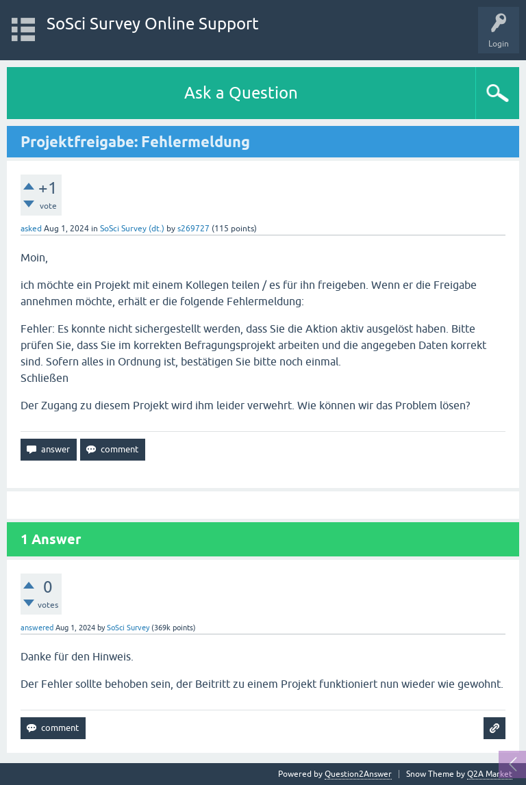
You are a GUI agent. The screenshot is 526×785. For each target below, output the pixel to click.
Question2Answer (358, 774)
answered (37, 627)
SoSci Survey (128, 627)
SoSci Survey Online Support (153, 23)
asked (31, 228)
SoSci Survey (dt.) (132, 228)
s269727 (193, 228)
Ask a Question (241, 92)
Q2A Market (489, 774)
